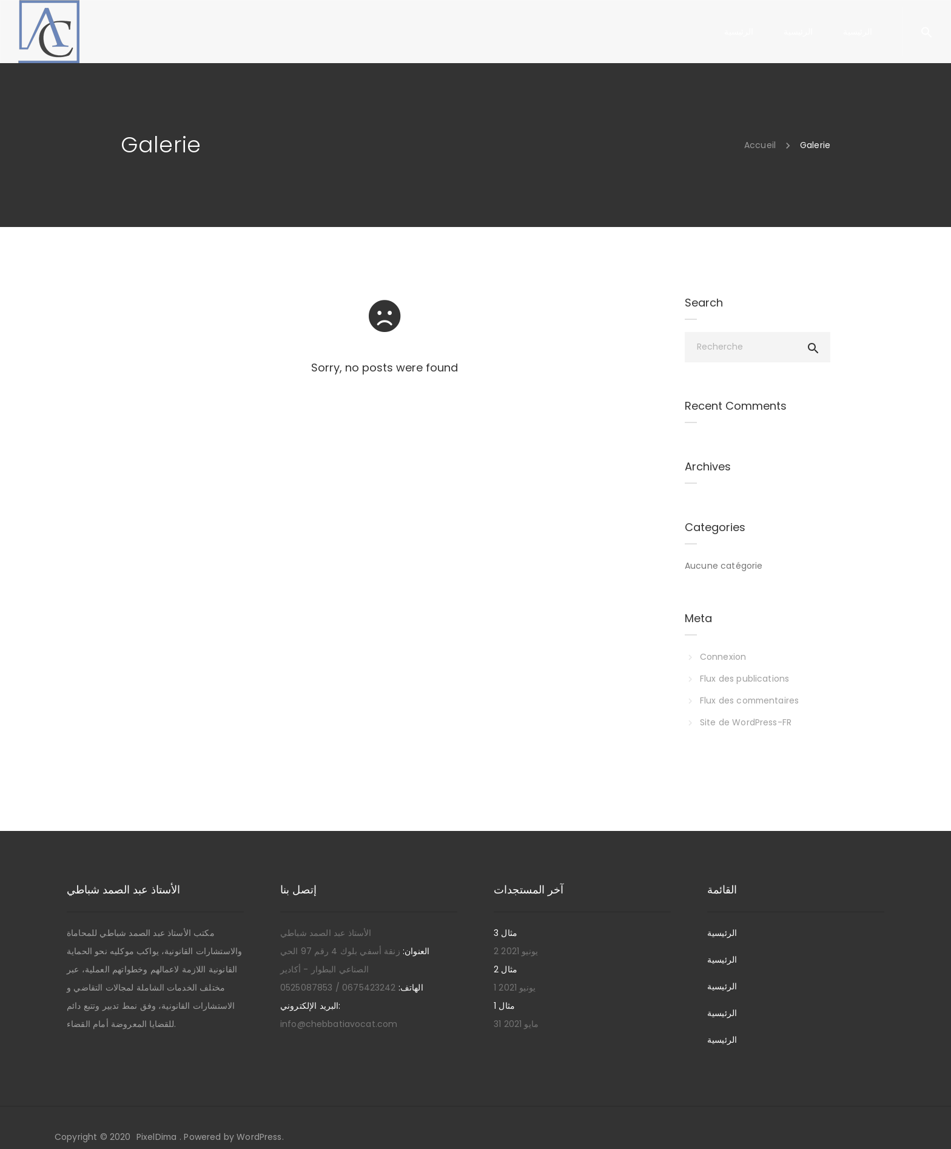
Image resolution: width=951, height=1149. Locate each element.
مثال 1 (504, 1006)
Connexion (723, 657)
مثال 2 (505, 969)
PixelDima (157, 1137)
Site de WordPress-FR (745, 722)
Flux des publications (744, 679)
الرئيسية (722, 933)
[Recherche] (757, 347)
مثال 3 (505, 933)
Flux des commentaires (750, 700)
